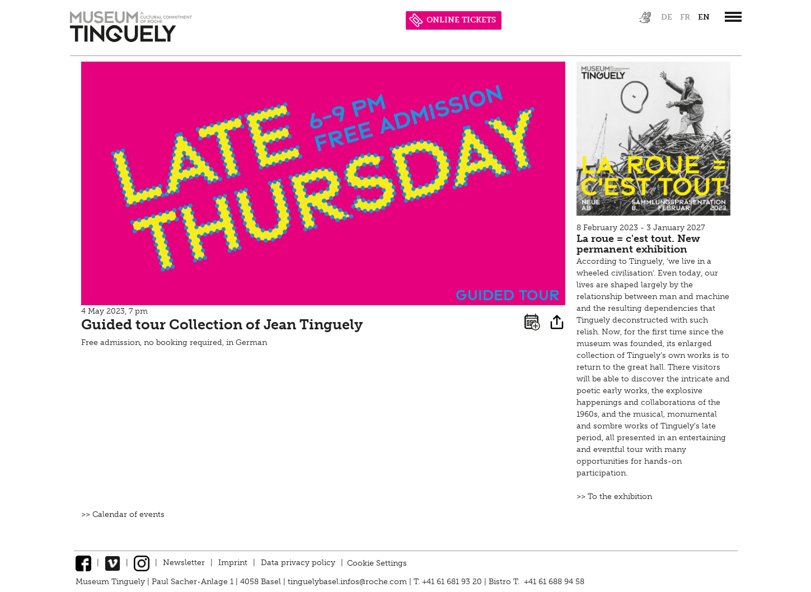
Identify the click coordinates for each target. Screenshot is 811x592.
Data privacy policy (298, 562)
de (666, 17)
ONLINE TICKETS (452, 20)
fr (685, 17)
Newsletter (184, 562)
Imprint (232, 562)
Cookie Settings (377, 562)
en (704, 17)
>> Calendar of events (123, 514)
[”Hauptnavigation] (733, 16)
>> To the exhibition (614, 496)
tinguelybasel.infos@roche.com (348, 581)
